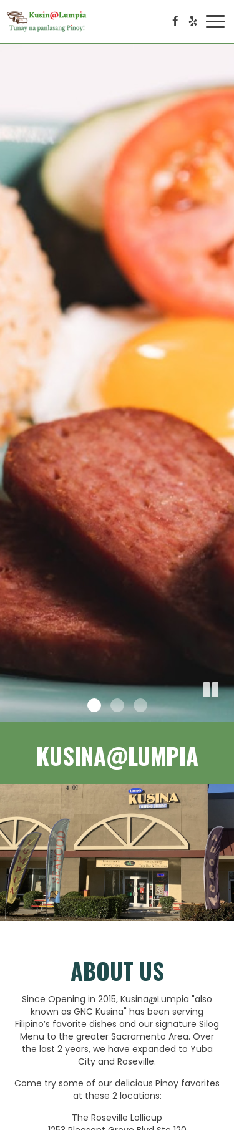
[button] (224, 712)
